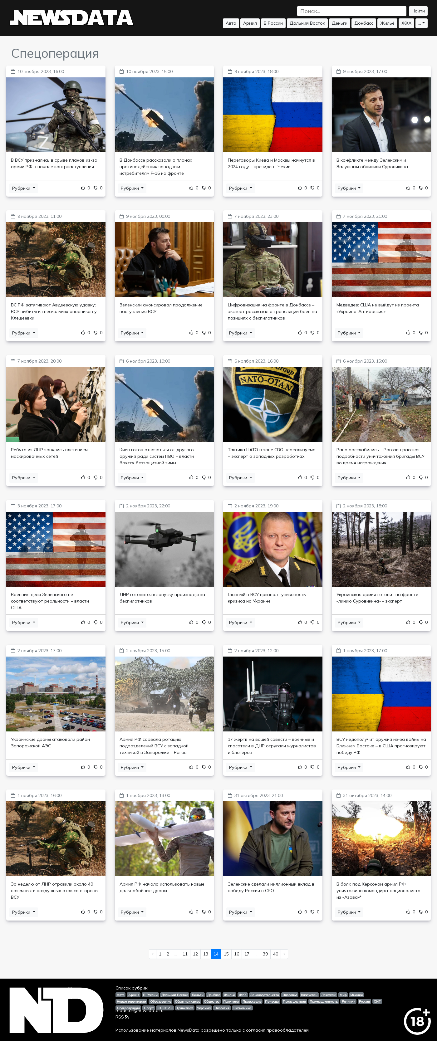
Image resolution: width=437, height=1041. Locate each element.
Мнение (356, 995)
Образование (160, 1001)
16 (236, 954)
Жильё (387, 23)
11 (185, 954)
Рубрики (22, 188)
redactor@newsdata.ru (139, 1010)
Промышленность (324, 1001)
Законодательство (264, 995)
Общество (211, 1001)
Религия (348, 1001)
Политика (231, 1001)
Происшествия (294, 1001)
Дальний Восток (307, 23)
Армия (250, 23)
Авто (231, 23)
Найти (418, 11)
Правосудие (252, 1001)
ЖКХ (406, 23)
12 (195, 954)
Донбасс (363, 23)
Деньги (339, 23)
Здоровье (290, 995)
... (419, 23)
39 (265, 954)
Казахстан (309, 995)
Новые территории (131, 1001)
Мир (343, 995)
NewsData (188, 1030)
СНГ (377, 1001)
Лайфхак (328, 995)
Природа (272, 1001)
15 (226, 954)
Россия (364, 1001)
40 (275, 954)
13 (205, 954)
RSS (122, 1017)
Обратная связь (187, 1001)
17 (246, 954)
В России (273, 23)
